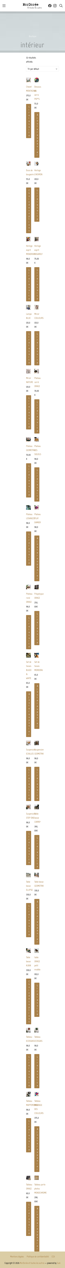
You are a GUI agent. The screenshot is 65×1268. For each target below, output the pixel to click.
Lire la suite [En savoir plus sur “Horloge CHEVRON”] (37, 204)
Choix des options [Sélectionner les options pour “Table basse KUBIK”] (29, 1001)
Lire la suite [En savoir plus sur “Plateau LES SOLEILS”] (37, 484)
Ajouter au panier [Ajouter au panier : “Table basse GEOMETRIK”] (37, 921)
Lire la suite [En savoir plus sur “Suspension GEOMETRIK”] (37, 784)
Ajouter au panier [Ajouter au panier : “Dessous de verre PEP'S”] (37, 134)
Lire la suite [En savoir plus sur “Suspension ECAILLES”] (29, 784)
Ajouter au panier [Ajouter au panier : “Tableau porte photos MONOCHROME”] (37, 1228)
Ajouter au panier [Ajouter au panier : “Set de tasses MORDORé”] (37, 706)
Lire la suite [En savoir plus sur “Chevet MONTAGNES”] (29, 121)
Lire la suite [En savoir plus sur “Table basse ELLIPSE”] (29, 920)
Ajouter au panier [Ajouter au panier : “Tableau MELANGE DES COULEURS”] (37, 1149)
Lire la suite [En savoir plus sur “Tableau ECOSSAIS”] (29, 1071)
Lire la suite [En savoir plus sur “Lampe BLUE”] (29, 348)
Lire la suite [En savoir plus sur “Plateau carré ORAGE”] (37, 416)
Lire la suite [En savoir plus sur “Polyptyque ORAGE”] (37, 628)
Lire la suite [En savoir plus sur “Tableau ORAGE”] (29, 1219)
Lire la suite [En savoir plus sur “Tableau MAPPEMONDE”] (29, 1135)
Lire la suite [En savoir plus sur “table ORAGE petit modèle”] (37, 1000)
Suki (58, 1263)
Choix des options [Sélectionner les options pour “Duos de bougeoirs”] (29, 210)
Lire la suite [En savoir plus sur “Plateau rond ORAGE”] (29, 632)
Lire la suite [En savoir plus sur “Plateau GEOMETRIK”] (29, 480)
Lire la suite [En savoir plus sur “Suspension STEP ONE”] (29, 848)
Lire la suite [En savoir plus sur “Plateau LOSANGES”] (29, 548)
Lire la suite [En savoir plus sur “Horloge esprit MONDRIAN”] (29, 284)
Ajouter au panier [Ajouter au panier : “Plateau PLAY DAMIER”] (37, 558)
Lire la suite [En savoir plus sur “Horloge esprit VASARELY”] (37, 284)
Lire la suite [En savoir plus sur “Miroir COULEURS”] (37, 348)
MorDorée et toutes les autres (32, 1263)
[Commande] (42, 69)
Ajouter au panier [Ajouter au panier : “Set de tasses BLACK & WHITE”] (29, 714)
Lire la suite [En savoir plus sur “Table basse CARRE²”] (37, 852)
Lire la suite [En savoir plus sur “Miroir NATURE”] (29, 412)
